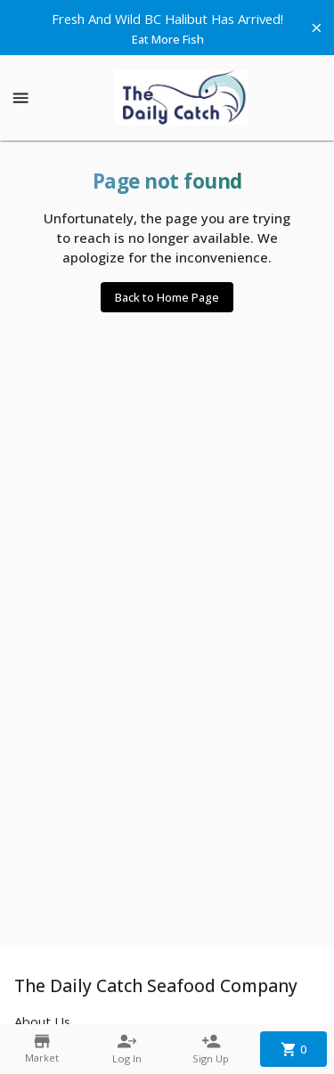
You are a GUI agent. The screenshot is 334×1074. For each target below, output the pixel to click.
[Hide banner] (316, 28)
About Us (42, 1021)
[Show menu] (20, 97)
